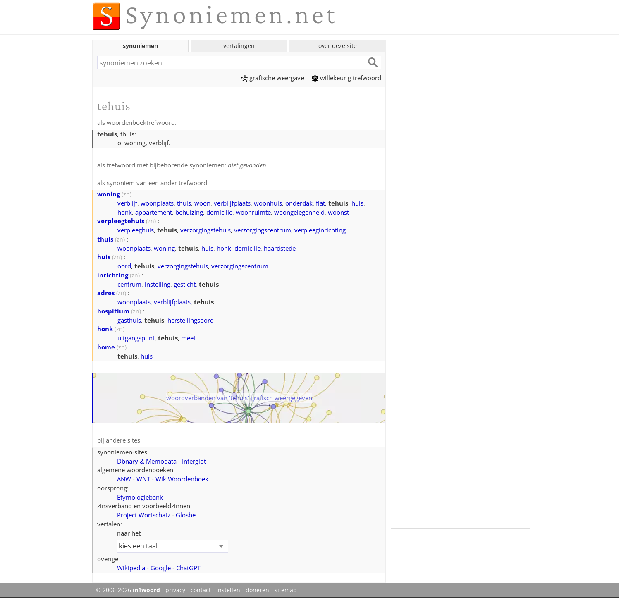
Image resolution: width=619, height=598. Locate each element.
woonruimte (253, 212)
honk (124, 212)
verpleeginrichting (320, 230)
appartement (153, 212)
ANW (124, 479)
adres (106, 293)
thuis (184, 203)
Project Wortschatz (143, 515)
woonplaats (157, 203)
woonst (338, 212)
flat (320, 203)
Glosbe (186, 515)
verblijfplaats (232, 203)
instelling (157, 284)
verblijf (127, 203)
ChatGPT (188, 568)
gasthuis (129, 320)
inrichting (112, 275)
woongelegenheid (299, 212)
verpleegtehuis (120, 221)
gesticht (185, 284)
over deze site (337, 46)
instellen (228, 590)
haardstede (280, 248)
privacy (175, 590)
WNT (143, 479)
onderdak (299, 203)
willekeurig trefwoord (346, 78)
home (106, 347)
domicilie (219, 212)
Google (161, 568)
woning (108, 194)
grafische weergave (272, 78)
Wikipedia (131, 568)
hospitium (113, 311)
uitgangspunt (136, 338)
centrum (129, 284)
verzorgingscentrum (262, 230)
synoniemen (140, 46)
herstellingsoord (190, 320)
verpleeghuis (135, 230)
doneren (257, 590)
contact (201, 590)
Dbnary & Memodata (147, 461)
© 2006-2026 (128, 590)
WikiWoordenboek (181, 479)
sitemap (286, 590)
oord (124, 266)
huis (357, 203)
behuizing (189, 212)
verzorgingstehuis (205, 230)
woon (202, 203)
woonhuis (268, 203)
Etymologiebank (140, 497)
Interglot (194, 461)
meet (188, 338)
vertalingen (239, 46)
